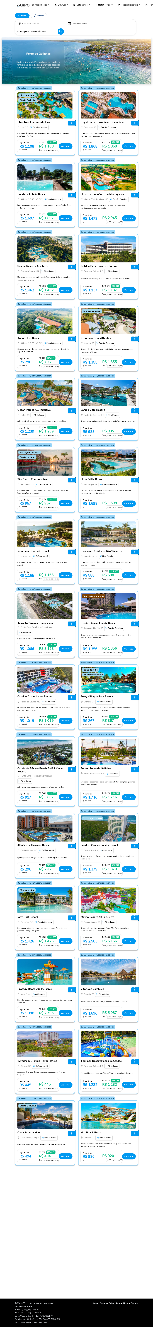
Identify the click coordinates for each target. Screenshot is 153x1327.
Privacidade (115, 1303)
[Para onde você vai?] (42, 23)
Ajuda (125, 1303)
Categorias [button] (80, 4)
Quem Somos (100, 1303)
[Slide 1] (44, 115)
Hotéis (22, 15)
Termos (134, 1303)
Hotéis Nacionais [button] (128, 4)
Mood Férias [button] (40, 4)
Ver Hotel (65, 146)
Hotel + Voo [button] (103, 4)
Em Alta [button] (60, 4)
